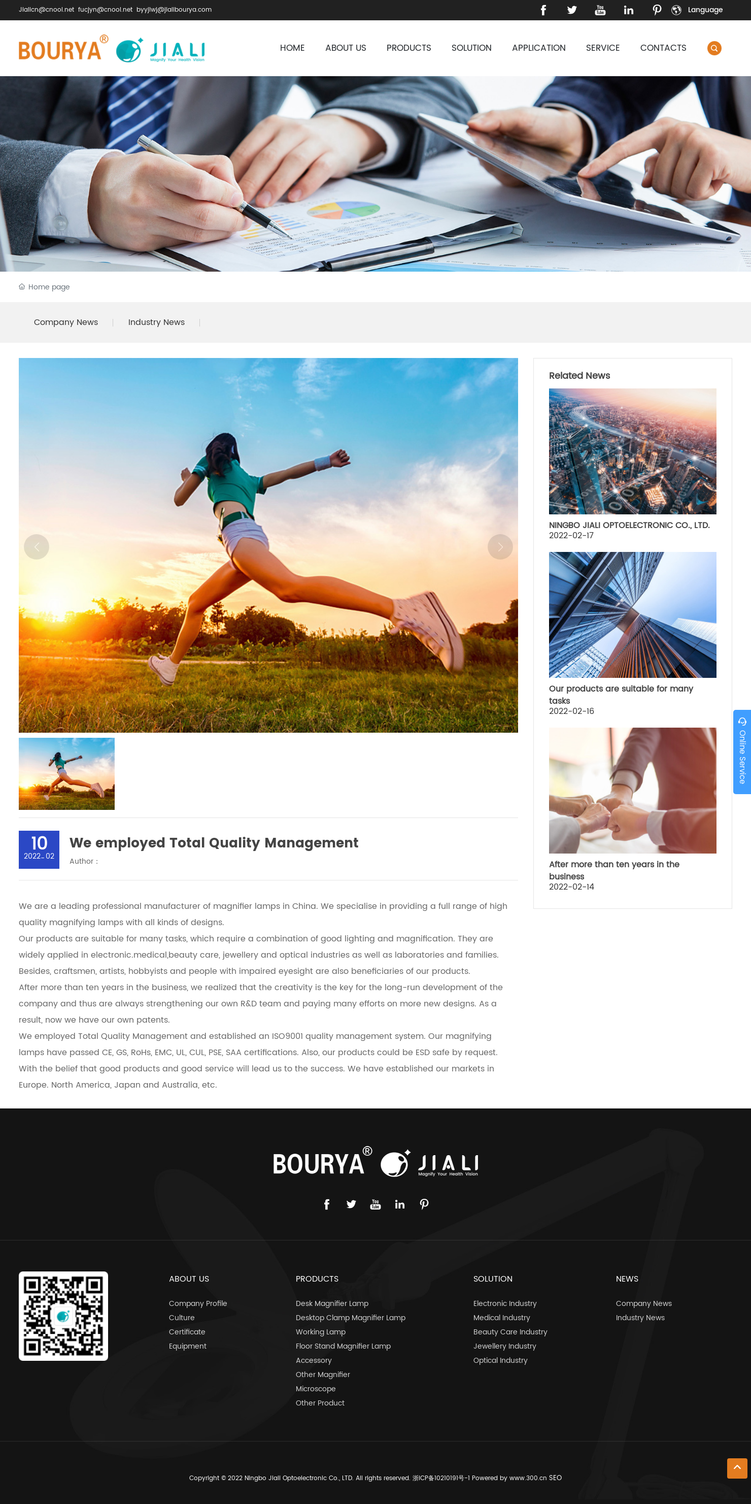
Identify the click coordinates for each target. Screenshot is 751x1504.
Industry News (156, 322)
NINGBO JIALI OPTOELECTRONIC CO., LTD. (629, 525)
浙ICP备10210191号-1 (441, 1478)
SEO (555, 1478)
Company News (66, 322)
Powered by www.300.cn (509, 1478)
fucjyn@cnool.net (105, 10)
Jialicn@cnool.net (46, 10)
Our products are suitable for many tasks (621, 695)
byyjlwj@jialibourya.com (174, 10)
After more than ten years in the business (614, 871)
